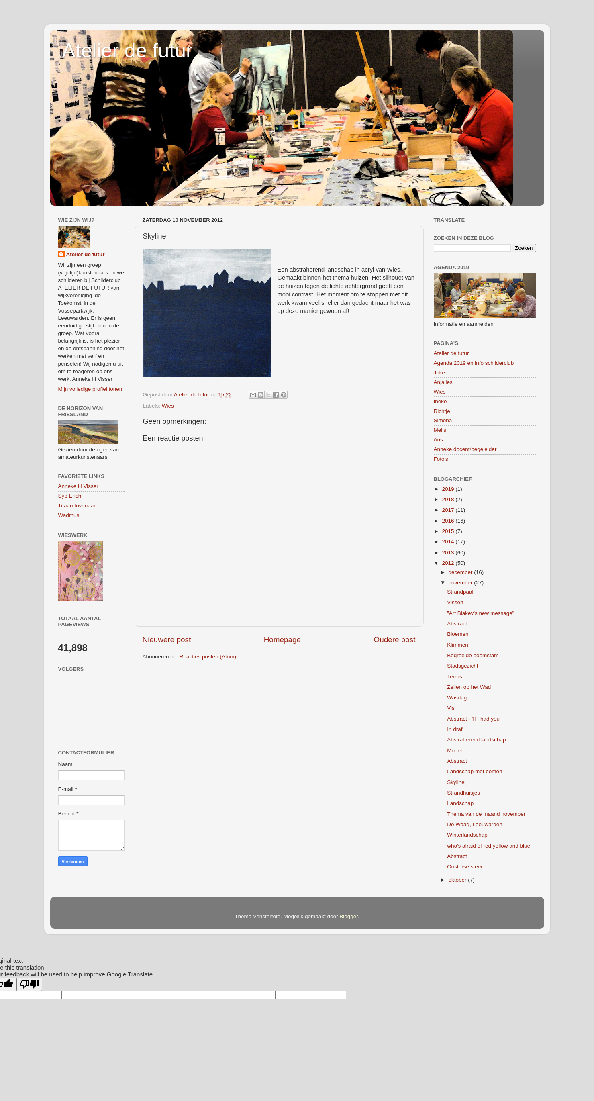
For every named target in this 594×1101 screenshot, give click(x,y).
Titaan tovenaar (77, 505)
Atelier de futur (127, 50)
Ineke (440, 401)
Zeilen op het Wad (469, 687)
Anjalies (443, 382)
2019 (448, 489)
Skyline (456, 782)
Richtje (442, 411)
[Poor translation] (29, 984)
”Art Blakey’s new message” (480, 613)
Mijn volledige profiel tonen (90, 389)
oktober (458, 880)
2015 (448, 531)
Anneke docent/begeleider (465, 449)
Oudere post (395, 639)
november (461, 583)
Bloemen (457, 634)
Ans (438, 440)
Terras (454, 677)
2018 (448, 499)
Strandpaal (460, 592)
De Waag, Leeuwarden (474, 824)
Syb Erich (70, 496)
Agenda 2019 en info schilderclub (474, 363)
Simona (443, 420)
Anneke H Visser (78, 486)
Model (454, 751)
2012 (448, 563)
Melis (440, 430)
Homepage (282, 639)
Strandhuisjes (463, 793)
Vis (451, 708)
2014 (448, 542)
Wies (168, 406)
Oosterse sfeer (465, 867)
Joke (439, 373)
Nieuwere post (167, 639)
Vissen (455, 602)
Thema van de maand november (486, 814)
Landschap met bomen (474, 771)
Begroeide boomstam (472, 655)
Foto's (441, 459)
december (461, 572)
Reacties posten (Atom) (208, 657)
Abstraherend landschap (476, 740)
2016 (448, 521)
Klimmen (457, 645)
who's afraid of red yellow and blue (488, 846)
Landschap (460, 803)
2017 (448, 510)
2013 (448, 552)
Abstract (457, 624)
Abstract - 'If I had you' (473, 719)
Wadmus (69, 515)
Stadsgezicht (462, 666)
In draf (454, 729)
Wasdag (457, 698)
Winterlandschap (467, 835)
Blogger (348, 916)
